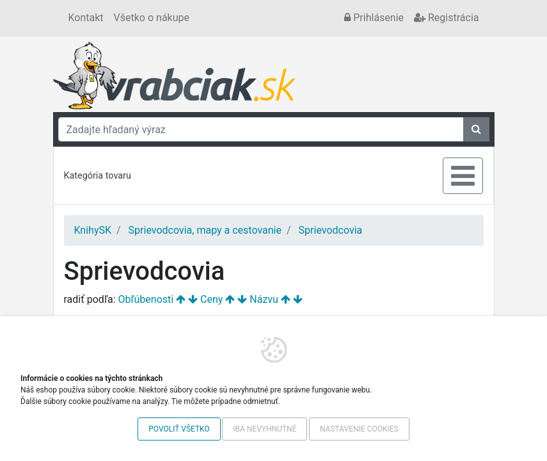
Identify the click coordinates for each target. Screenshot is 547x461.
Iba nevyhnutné (264, 429)
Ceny (211, 299)
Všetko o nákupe (151, 18)
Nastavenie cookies (359, 429)
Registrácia (446, 18)
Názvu (264, 299)
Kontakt (86, 18)
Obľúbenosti (145, 299)
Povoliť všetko (178, 429)
